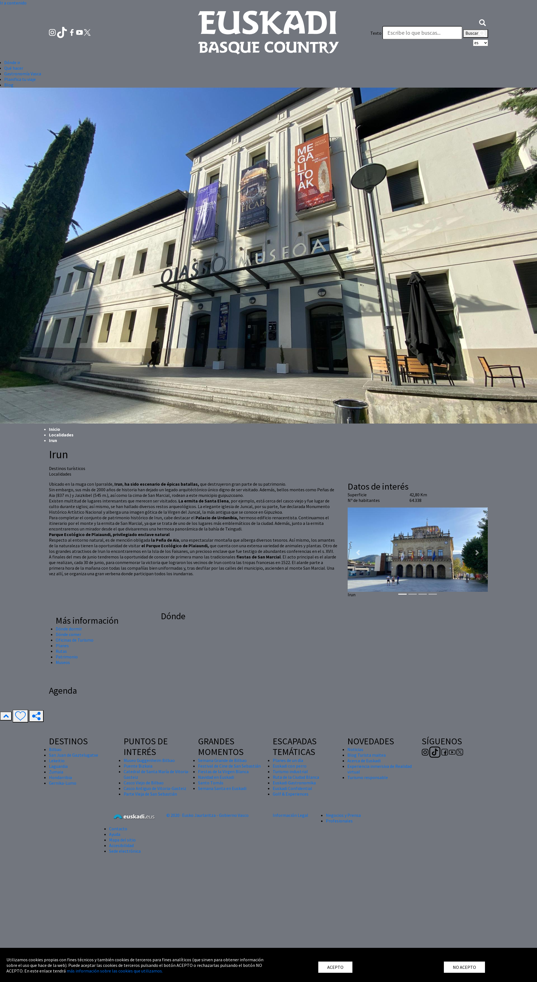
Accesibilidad (121, 845)
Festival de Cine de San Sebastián (229, 766)
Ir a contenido (13, 3)
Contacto (118, 828)
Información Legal (290, 815)
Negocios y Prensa (343, 815)
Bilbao (55, 749)
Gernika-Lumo (62, 783)
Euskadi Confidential (292, 788)
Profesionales (339, 821)
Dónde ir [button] (12, 62)
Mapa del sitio (122, 840)
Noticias (355, 749)
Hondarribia (60, 777)
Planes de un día (288, 760)
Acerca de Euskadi (364, 760)
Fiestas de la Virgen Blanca (223, 771)
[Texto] (422, 32)
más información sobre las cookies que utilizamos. (115, 971)
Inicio (54, 429)
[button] (482, 22)
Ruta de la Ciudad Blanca (296, 777)
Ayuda (114, 834)
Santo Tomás (210, 782)
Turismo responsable (367, 777)
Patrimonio (67, 657)
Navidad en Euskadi (216, 777)
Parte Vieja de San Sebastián (150, 794)
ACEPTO (335, 967)
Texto (375, 33)
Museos (63, 662)
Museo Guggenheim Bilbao (149, 760)
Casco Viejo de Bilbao (144, 782)
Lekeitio (57, 760)
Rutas (61, 651)
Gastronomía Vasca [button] (22, 73)
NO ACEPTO (464, 967)
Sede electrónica (125, 851)
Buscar (475, 33)
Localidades (61, 435)
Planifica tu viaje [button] (20, 79)
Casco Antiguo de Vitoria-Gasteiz (155, 788)
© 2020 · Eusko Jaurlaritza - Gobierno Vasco (207, 815)
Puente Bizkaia (138, 766)
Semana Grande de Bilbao (222, 760)
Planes (62, 645)
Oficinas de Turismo (74, 640)
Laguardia (58, 766)
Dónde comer (68, 634)
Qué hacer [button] (13, 68)
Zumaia (56, 772)
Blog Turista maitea (366, 755)
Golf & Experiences (290, 794)
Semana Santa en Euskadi (222, 788)
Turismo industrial (290, 771)
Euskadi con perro (290, 766)
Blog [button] (8, 85)
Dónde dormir (69, 629)
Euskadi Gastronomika (294, 782)
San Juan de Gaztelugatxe (73, 755)
